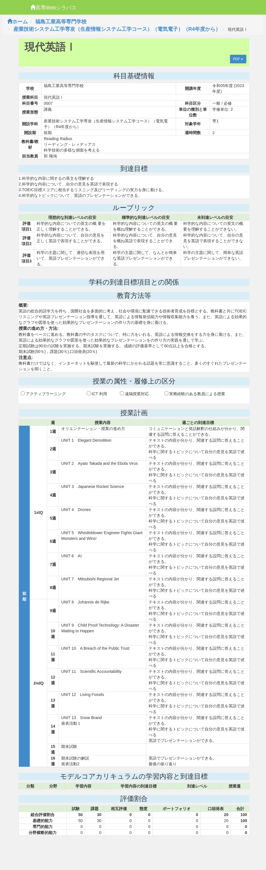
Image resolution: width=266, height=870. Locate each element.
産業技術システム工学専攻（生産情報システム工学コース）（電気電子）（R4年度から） (117, 29)
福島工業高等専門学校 (61, 22)
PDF (238, 59)
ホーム (17, 22)
